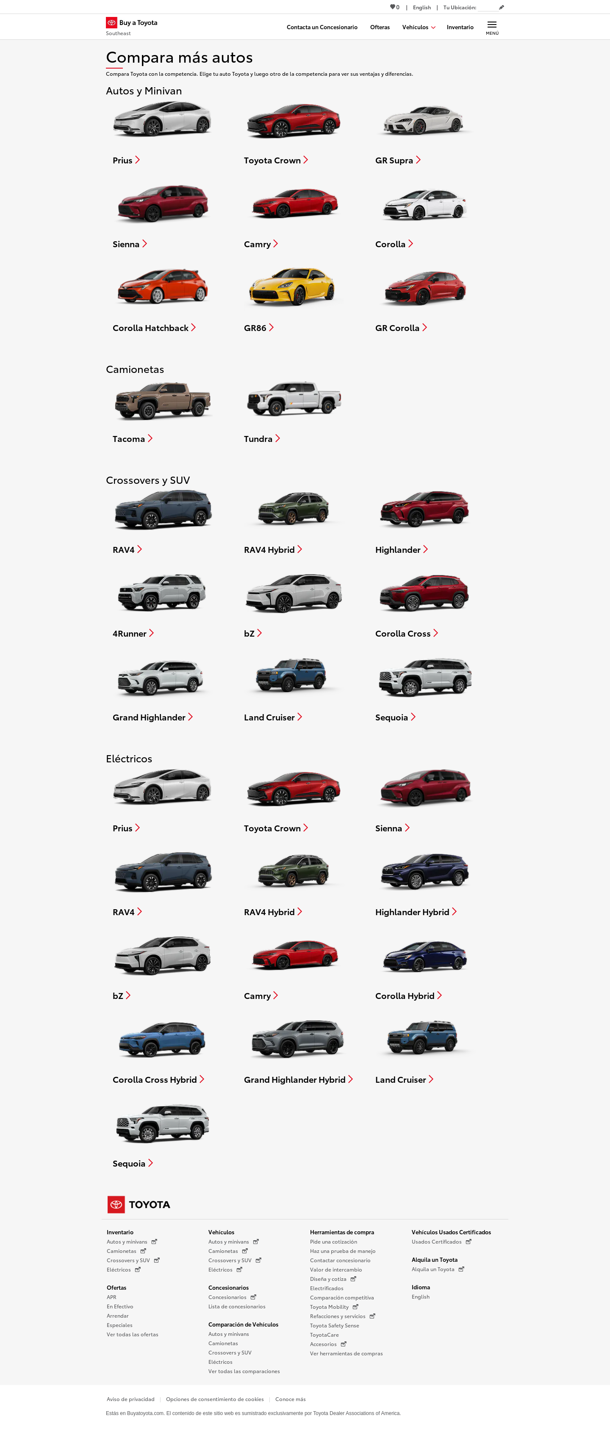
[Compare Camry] (294, 214)
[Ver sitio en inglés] (422, 7)
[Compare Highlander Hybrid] (425, 882)
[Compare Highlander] (425, 519)
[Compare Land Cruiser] (294, 687)
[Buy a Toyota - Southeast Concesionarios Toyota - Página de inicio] (135, 27)
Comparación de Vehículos (243, 1324)
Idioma (421, 1287)
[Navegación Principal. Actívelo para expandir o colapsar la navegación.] (492, 26)
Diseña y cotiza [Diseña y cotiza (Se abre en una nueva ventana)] (333, 1278)
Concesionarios (228, 1287)
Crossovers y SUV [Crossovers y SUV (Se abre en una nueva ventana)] (133, 1260)
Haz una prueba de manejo (343, 1250)
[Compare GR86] (294, 298)
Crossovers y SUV (230, 1352)
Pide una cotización (333, 1241)
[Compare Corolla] (425, 214)
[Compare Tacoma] (162, 408)
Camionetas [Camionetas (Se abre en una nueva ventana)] (126, 1250)
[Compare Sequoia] (425, 687)
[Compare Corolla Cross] (425, 603)
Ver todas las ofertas (132, 1334)
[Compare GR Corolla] (425, 298)
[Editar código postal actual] (501, 7)
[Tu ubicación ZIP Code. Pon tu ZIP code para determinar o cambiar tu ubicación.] (488, 7)
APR (111, 1296)
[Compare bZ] (294, 603)
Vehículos (221, 1232)
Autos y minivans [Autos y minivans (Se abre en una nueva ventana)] (132, 1241)
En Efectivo (120, 1306)
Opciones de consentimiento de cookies (215, 1398)
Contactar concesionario (340, 1259)
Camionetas (223, 1342)
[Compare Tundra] (294, 408)
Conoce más (290, 1398)
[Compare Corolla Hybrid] (425, 965)
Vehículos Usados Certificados (451, 1232)
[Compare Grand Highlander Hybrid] (298, 1049)
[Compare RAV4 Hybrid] (294, 519)
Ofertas (116, 1287)
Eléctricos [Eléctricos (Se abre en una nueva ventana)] (124, 1269)
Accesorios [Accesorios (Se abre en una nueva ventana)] (328, 1344)
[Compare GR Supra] (425, 130)
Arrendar (118, 1315)
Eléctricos (220, 1361)
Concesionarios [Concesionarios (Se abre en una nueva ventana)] (232, 1297)
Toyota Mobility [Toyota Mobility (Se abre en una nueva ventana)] (334, 1306)
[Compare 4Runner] (162, 603)
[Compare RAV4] (163, 519)
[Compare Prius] (162, 130)
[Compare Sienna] (162, 214)
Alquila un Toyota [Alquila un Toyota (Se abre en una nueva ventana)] (438, 1269)
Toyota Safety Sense (334, 1325)
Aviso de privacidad (131, 1398)
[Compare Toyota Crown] (294, 130)
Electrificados (327, 1287)
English (421, 1296)
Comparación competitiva (342, 1297)
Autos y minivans (228, 1333)
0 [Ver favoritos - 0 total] (394, 6)
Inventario (120, 1232)
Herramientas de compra (342, 1232)
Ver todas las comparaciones (244, 1370)
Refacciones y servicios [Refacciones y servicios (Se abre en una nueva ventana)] (342, 1316)
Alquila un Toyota (435, 1259)
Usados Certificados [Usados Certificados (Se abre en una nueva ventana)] (441, 1241)
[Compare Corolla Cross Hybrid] (163, 1049)
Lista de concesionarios (237, 1306)
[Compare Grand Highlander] (162, 687)
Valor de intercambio (336, 1269)
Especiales (120, 1324)
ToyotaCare (324, 1334)
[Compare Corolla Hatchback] (162, 298)
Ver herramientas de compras (346, 1353)
